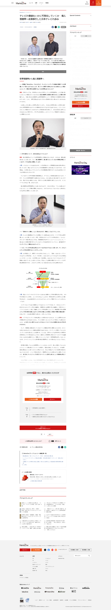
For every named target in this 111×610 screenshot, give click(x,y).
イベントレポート (28, 27)
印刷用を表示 (24, 447)
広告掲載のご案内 (74, 550)
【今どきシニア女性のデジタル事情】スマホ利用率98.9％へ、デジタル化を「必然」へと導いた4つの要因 (55, 504)
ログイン (52, 399)
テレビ (21, 27)
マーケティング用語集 (24, 578)
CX (33, 561)
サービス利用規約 (73, 600)
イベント (41, 3)
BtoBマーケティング (36, 565)
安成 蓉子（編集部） (29, 22)
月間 (86, 36)
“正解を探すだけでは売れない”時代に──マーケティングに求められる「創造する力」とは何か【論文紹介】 (31, 522)
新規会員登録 (33, 399)
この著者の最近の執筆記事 (36, 481)
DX (33, 559)
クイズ (46, 563)
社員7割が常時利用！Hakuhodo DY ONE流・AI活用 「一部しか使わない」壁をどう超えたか (55, 522)
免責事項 (61, 600)
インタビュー (48, 559)
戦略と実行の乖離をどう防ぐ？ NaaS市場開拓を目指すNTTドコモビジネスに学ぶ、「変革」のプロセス (56, 528)
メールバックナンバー (43, 395)
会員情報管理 (55, 600)
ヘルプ (36, 600)
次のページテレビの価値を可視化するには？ (42, 427)
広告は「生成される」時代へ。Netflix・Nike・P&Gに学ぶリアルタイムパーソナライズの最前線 (31, 510)
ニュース (31, 2)
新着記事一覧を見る (80, 150)
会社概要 (66, 600)
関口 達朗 (37, 22)
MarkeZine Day (61, 559)
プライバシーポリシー (82, 600)
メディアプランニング (49, 567)
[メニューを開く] (12, 3)
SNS (46, 571)
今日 (75, 36)
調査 (46, 565)
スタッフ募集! (49, 600)
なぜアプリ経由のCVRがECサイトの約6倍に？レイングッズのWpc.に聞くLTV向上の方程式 (55, 516)
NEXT (50, 434)
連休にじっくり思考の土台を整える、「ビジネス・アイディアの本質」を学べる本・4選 (32, 504)
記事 (36, 3)
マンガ (46, 561)
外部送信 (89, 600)
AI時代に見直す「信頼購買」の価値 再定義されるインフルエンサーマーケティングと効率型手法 (31, 516)
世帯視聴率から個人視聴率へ (39, 408)
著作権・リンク (42, 600)
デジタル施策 (35, 567)
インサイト (35, 563)
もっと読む (24, 464)
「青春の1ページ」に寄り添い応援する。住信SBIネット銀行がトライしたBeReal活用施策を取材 (56, 510)
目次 (53, 71)
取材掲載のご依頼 (86, 550)
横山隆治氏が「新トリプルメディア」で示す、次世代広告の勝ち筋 (38, 456)
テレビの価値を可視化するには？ (40, 414)
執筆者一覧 (35, 571)
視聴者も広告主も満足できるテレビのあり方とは (43, 416)
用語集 (46, 2)
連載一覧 (34, 569)
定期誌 (35, 27)
